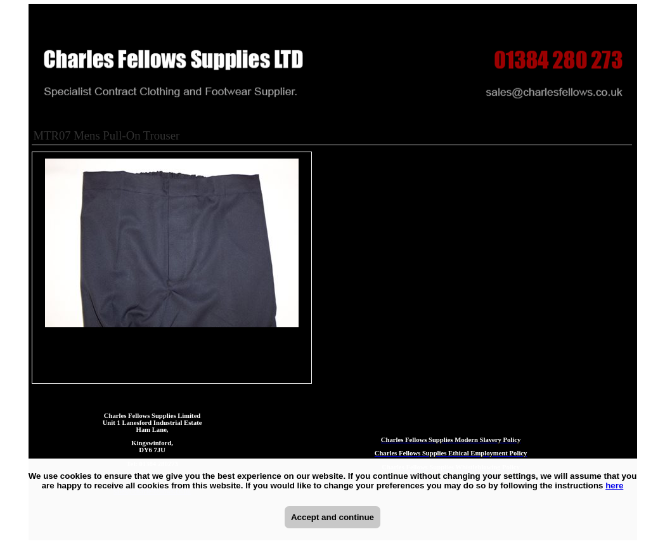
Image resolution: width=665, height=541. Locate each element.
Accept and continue (332, 517)
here (614, 485)
